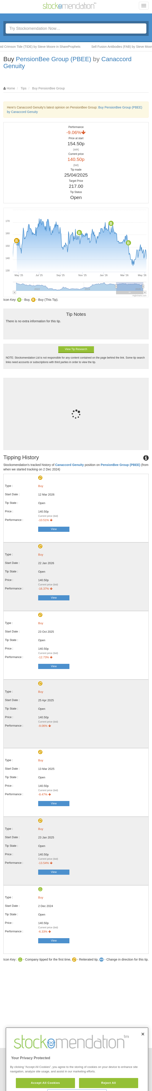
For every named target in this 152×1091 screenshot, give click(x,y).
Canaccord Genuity (69, 465)
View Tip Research (76, 349)
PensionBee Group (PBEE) (53, 59)
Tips (24, 88)
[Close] (143, 1045)
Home (11, 88)
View (54, 529)
